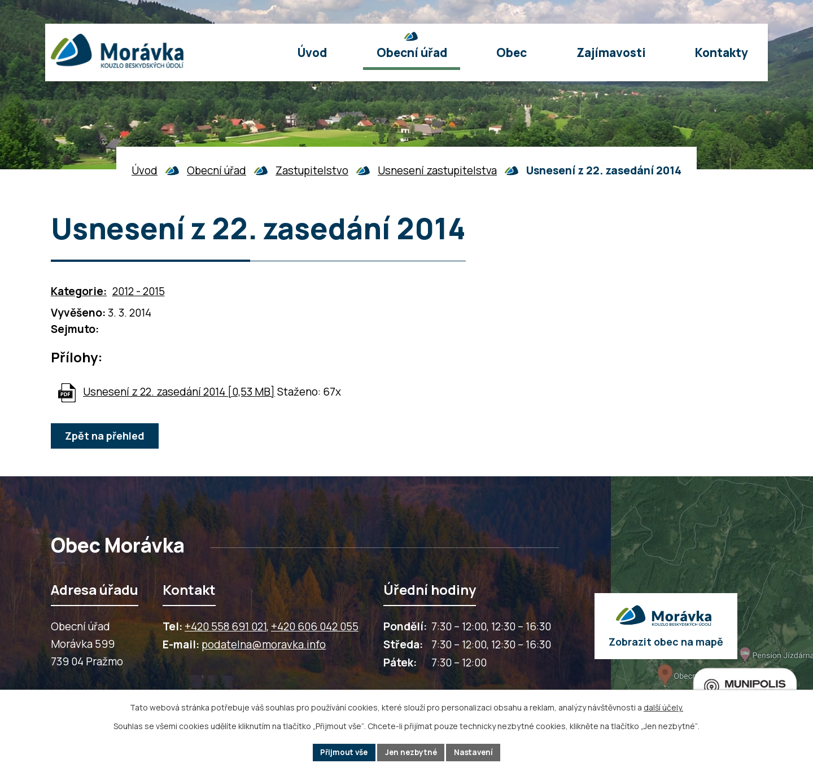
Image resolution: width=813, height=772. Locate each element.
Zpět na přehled (106, 436)
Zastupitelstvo (312, 170)
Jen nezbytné (411, 752)
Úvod (145, 170)
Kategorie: (79, 291)
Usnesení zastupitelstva (437, 170)
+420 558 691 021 (225, 626)
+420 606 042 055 (315, 626)
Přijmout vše (341, 752)
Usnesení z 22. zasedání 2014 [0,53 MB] (179, 391)
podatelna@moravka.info (264, 644)
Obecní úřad (216, 170)
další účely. (663, 706)
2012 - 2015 (138, 291)
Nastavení (476, 752)
